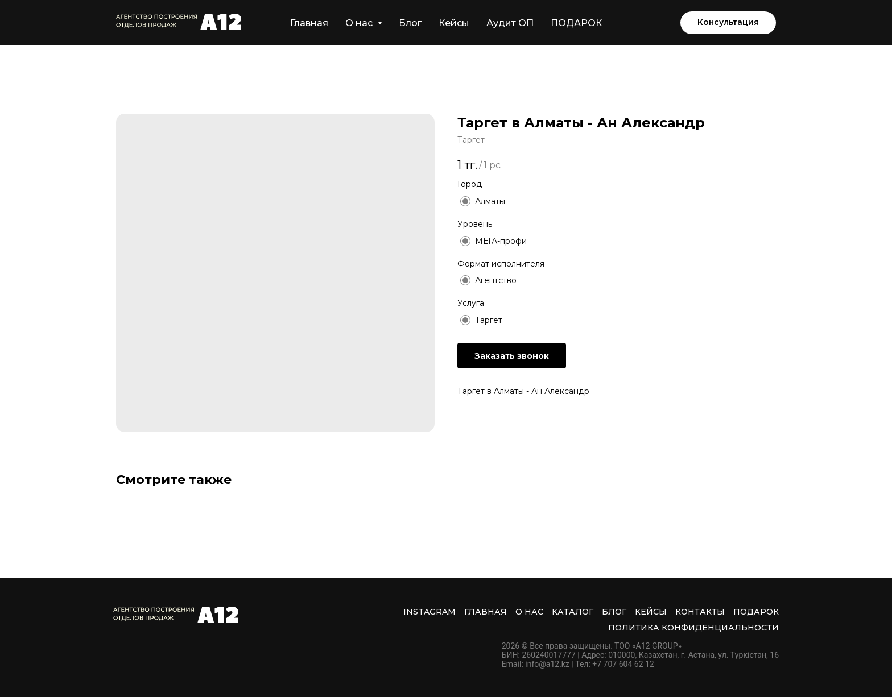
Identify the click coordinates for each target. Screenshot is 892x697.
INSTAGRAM (429, 612)
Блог (410, 23)
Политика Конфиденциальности (693, 628)
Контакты (700, 612)
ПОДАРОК (576, 23)
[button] (728, 22)
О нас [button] (360, 23)
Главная (309, 23)
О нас (529, 612)
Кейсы (454, 23)
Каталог (572, 612)
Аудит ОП (510, 23)
